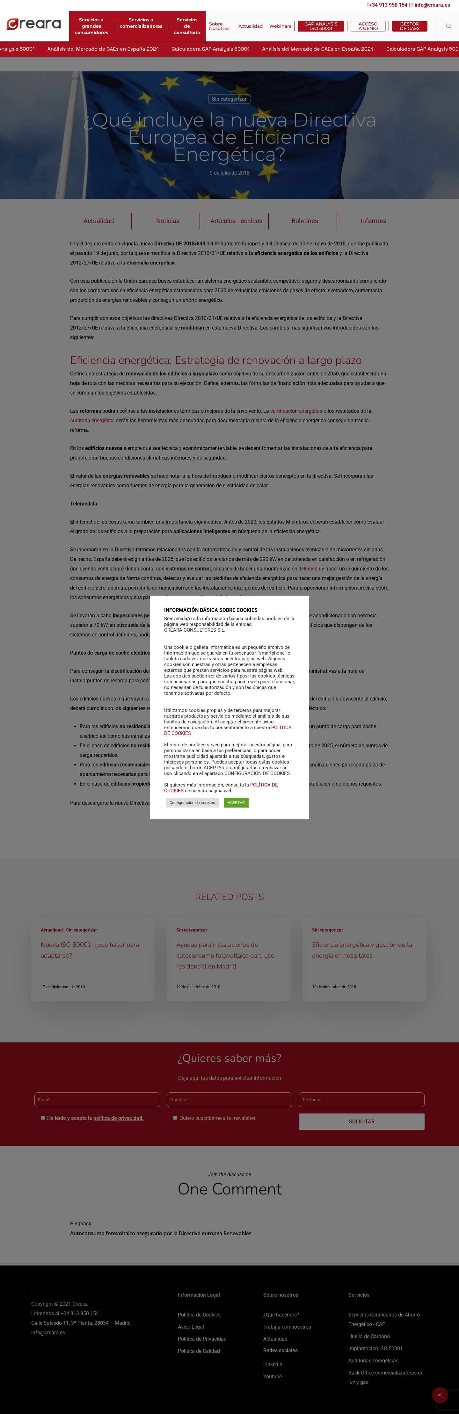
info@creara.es (430, 5)
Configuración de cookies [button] (192, 806)
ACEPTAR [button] (236, 806)
